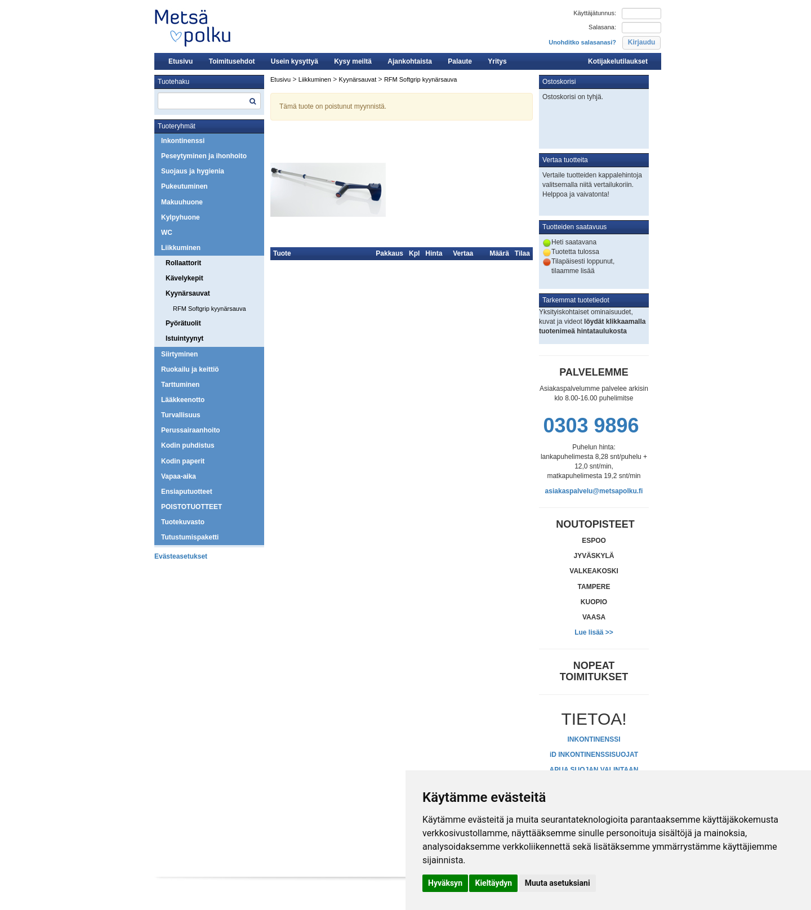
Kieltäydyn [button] (493, 882)
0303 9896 (591, 425)
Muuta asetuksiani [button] (557, 882)
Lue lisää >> (593, 632)
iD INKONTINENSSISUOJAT (594, 755)
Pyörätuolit (183, 323)
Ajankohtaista (409, 61)
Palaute (460, 61)
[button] (641, 43)
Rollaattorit (183, 263)
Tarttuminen (180, 385)
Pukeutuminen (184, 186)
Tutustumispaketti (190, 537)
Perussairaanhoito (190, 430)
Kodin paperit (182, 461)
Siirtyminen (179, 354)
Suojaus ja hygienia (192, 171)
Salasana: (602, 27)
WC (166, 233)
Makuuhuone (182, 202)
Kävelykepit (184, 278)
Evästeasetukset (180, 556)
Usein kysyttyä (294, 61)
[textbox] (209, 100)
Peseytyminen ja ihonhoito (204, 156)
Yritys (497, 61)
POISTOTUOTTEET (191, 507)
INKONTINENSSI (593, 739)
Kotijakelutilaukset (618, 61)
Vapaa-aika (178, 476)
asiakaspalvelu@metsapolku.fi (594, 491)
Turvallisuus (180, 415)
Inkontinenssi (182, 141)
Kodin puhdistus (188, 445)
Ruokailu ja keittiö (190, 369)
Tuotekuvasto (182, 522)
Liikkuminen (180, 248)
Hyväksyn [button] (445, 882)
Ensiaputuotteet (186, 492)
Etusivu (180, 61)
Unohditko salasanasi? (582, 42)
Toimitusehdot (232, 61)
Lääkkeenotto (182, 400)
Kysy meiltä (353, 61)
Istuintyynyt (184, 338)
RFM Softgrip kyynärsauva (209, 308)
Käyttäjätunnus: (594, 13)
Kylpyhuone (180, 217)
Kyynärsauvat (188, 293)
